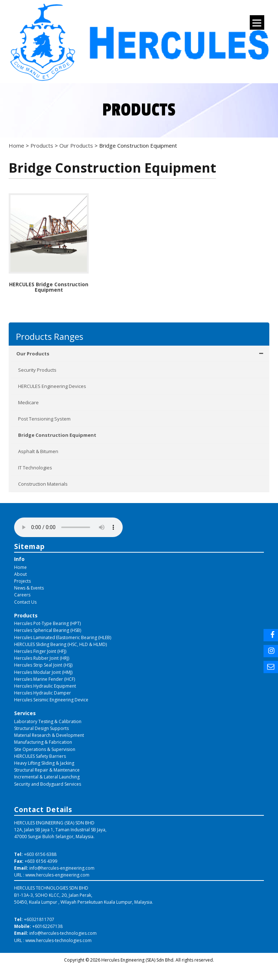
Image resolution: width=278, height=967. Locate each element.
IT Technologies (35, 467)
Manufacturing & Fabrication (43, 742)
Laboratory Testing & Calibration (47, 721)
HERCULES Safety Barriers (40, 756)
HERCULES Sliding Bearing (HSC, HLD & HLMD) (60, 644)
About (20, 574)
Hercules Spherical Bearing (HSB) (47, 630)
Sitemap (29, 546)
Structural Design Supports (41, 728)
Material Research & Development (49, 735)
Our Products (140, 353)
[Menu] (257, 22)
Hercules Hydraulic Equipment (45, 686)
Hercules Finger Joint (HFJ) (40, 651)
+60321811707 (39, 919)
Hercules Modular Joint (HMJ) (43, 672)
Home (20, 567)
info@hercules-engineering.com (61, 868)
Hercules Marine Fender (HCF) (44, 679)
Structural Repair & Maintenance (47, 770)
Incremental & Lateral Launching (47, 777)
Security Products (37, 370)
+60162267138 (47, 926)
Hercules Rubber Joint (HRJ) (41, 658)
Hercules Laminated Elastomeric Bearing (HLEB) (62, 637)
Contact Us (25, 602)
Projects (22, 581)
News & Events (29, 588)
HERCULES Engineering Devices (52, 386)
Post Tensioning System (44, 418)
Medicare (28, 402)
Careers (22, 595)
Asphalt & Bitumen (38, 451)
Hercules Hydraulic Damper (42, 693)
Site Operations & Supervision (44, 749)
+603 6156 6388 (40, 854)
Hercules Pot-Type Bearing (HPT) (47, 623)
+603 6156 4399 (41, 861)
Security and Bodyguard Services (47, 784)
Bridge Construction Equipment (57, 435)
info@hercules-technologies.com (63, 933)
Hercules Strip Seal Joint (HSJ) (43, 665)
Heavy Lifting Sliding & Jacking (44, 763)
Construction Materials (43, 484)
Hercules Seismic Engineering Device (51, 700)
